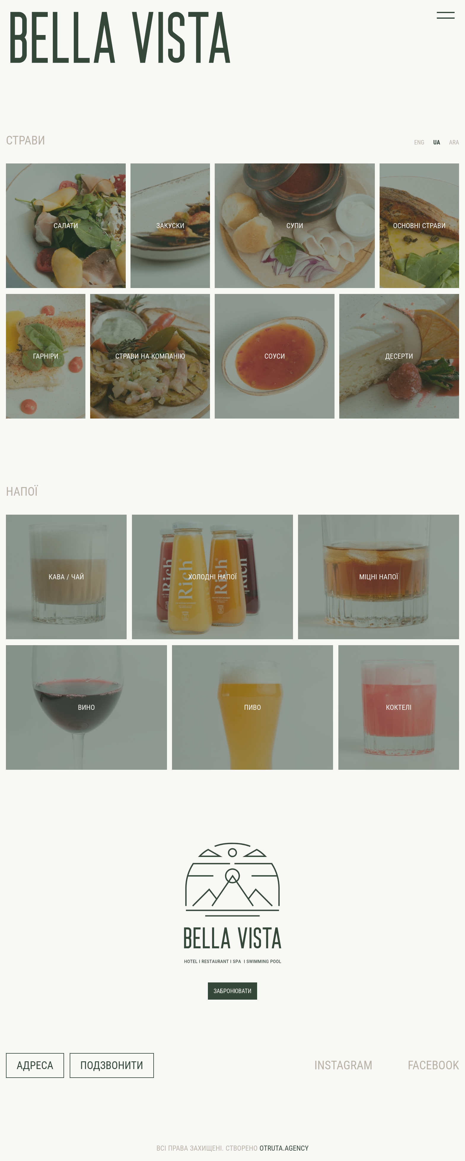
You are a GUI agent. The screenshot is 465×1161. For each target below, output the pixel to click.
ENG (419, 142)
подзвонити (111, 1065)
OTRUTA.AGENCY (283, 1148)
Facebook (433, 1065)
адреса (35, 1065)
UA (436, 142)
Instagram (343, 1065)
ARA (454, 142)
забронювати (232, 991)
